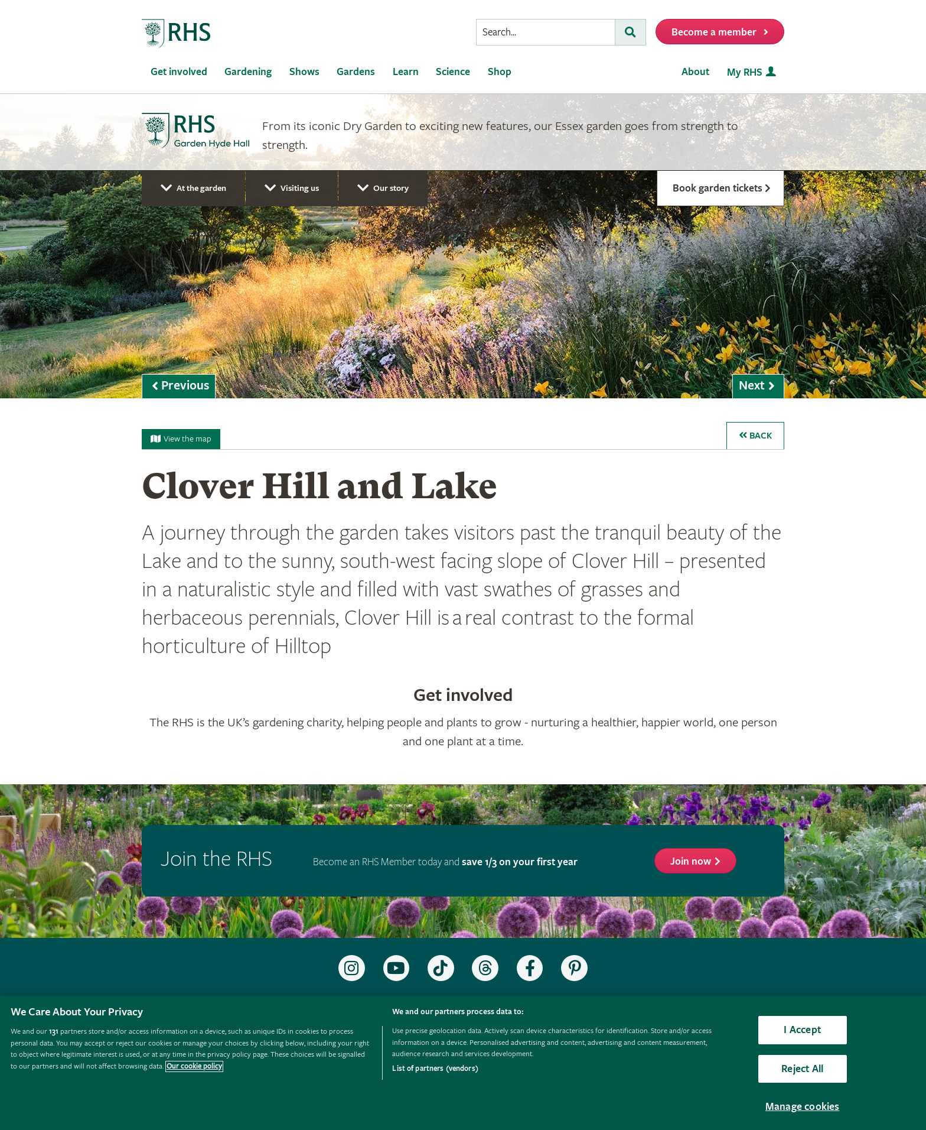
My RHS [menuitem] (744, 72)
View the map (181, 439)
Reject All (802, 1069)
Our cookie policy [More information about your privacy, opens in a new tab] (194, 1066)
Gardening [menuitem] (248, 72)
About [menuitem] (695, 72)
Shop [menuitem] (499, 72)
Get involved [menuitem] (179, 72)
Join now (690, 861)
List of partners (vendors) (435, 1068)
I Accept (802, 1030)
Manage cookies (802, 1106)
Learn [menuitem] (406, 72)
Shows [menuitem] (304, 72)
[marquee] (463, 246)
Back (755, 435)
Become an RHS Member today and (445, 862)
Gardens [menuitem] (356, 72)
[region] (463, 1063)
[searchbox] (546, 32)
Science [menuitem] (453, 72)
